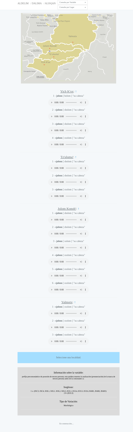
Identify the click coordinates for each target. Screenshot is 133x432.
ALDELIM (23, 3)
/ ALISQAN (50, 3)
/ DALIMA (36, 3)
